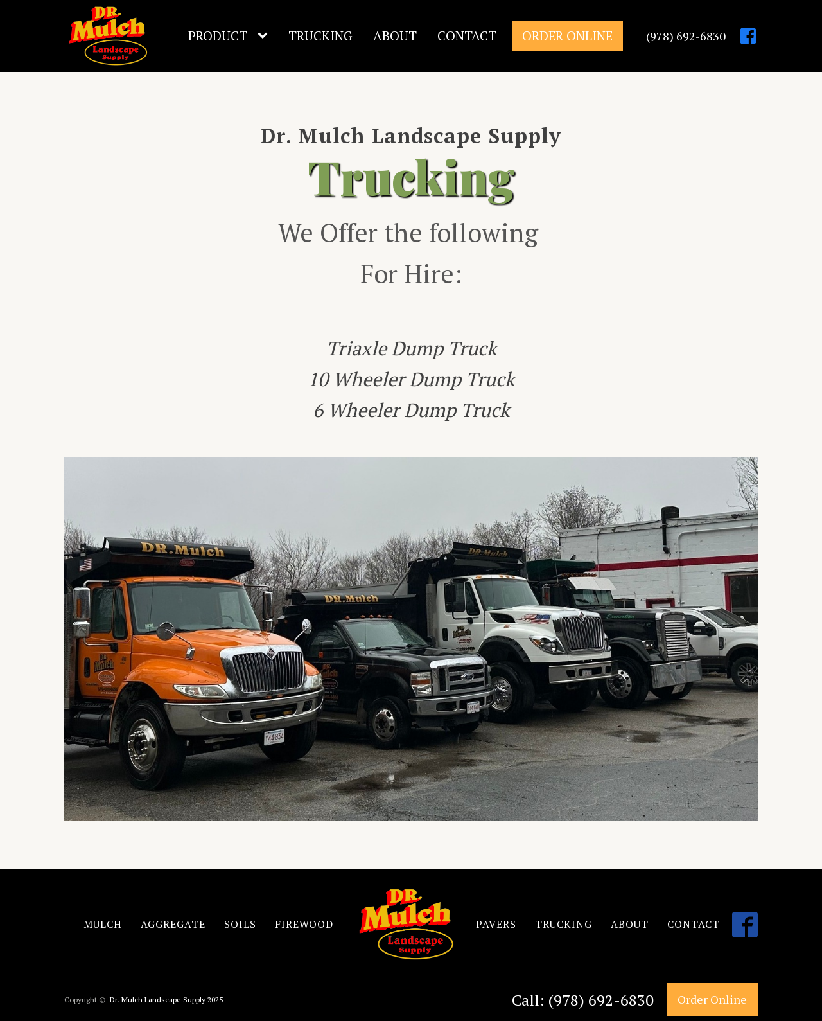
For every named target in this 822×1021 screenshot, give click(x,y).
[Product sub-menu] (265, 36)
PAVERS (496, 924)
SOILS (240, 924)
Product (217, 35)
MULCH (102, 924)
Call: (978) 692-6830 (583, 1000)
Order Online (567, 35)
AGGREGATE (173, 924)
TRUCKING (563, 924)
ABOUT (630, 924)
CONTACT (693, 924)
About (395, 35)
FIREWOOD (304, 924)
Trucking (320, 35)
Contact (466, 35)
